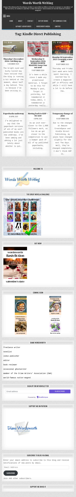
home (11, 21)
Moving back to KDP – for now (38, 114)
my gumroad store (59, 21)
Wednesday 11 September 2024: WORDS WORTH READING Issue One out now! (38, 63)
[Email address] (27, 391)
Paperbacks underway (13, 113)
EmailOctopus (43, 396)
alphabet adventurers (23, 26)
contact (30, 21)
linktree (58, 26)
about (20, 21)
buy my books (43, 21)
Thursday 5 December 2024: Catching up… (13, 60)
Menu (8, 16)
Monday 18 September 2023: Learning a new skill (62, 59)
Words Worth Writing (38, 3)
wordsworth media (43, 26)
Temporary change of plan (62, 114)
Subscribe (10, 472)
